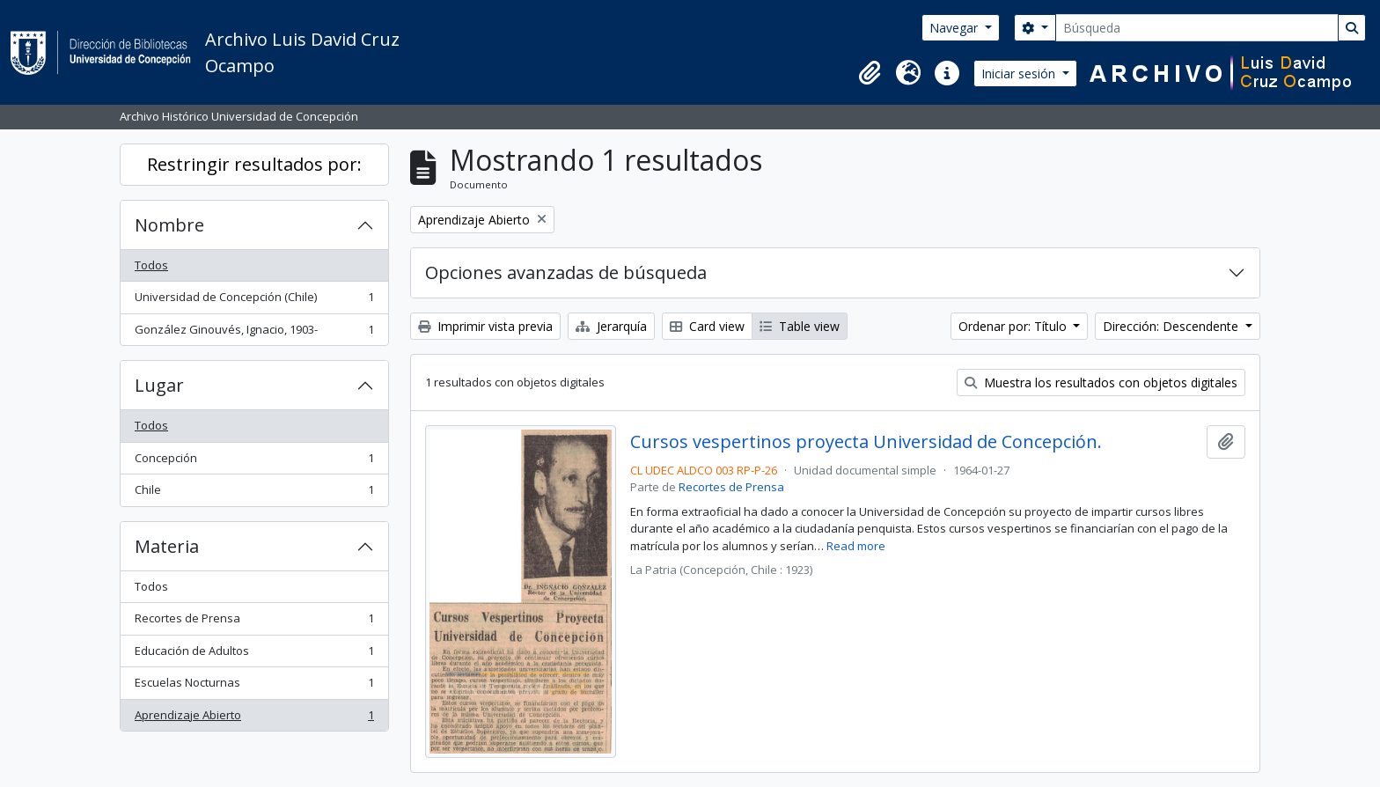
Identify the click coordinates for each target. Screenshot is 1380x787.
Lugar (159, 385)
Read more (855, 546)
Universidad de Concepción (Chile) (254, 301)
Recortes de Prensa (254, 622)
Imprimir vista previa (485, 326)
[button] (869, 73)
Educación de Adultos (254, 654)
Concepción (254, 462)
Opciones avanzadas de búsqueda (566, 272)
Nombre (169, 225)
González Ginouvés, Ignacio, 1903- (254, 333)
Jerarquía (611, 326)
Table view (800, 326)
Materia (167, 546)
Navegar (955, 27)
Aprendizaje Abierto (254, 719)
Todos (151, 265)
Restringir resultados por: (254, 164)
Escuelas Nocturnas (254, 686)
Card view (707, 326)
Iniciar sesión (1020, 73)
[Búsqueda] (1197, 27)
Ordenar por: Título (1014, 326)
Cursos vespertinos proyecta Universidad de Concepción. (866, 441)
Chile (254, 493)
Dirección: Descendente (1172, 326)
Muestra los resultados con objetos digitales (1101, 382)
